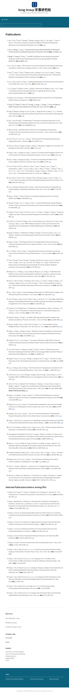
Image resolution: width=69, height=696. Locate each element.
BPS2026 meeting (11, 623)
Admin (8, 642)
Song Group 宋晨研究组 (34, 10)
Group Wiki (9, 638)
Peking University (54, 679)
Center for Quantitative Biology (14, 679)
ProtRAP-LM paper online (13, 627)
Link (44, 45)
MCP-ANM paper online (13, 618)
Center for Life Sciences (37, 679)
